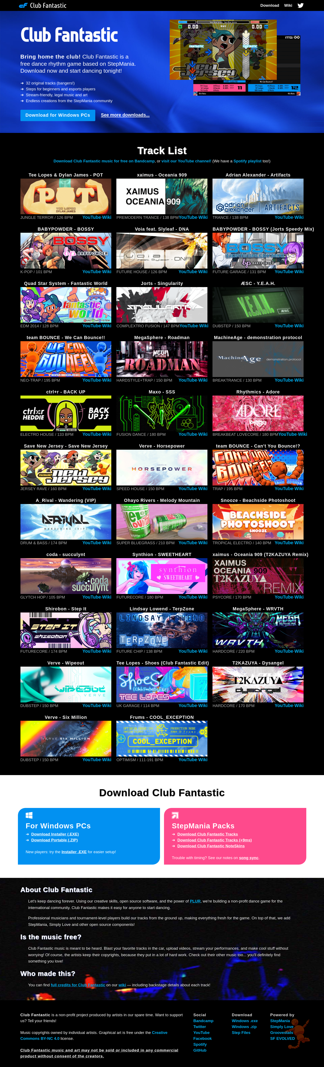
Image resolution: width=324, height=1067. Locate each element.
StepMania (280, 1021)
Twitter (199, 1026)
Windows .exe (245, 1021)
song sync (248, 858)
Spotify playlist (248, 161)
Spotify (200, 1044)
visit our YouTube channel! (186, 161)
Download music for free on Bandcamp (104, 161)
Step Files (241, 1032)
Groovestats (281, 1032)
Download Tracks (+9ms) (214, 840)
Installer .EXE (74, 852)
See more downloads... (125, 115)
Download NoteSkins (211, 846)
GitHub (199, 1050)
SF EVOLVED (282, 1038)
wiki (122, 985)
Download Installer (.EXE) (55, 834)
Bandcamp (203, 1021)
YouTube (91, 217)
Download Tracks (207, 834)
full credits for (78, 985)
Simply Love (281, 1026)
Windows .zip (244, 1026)
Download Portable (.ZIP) (54, 840)
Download (269, 5)
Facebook (202, 1038)
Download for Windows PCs (58, 115)
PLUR (195, 901)
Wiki (288, 5)
